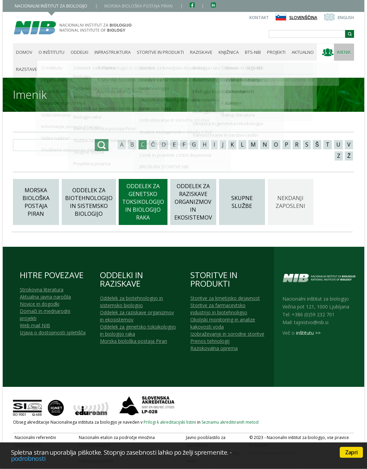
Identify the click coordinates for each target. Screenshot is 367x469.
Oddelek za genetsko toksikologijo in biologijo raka (143, 201)
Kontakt (259, 17)
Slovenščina (303, 17)
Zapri (351, 452)
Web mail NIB (35, 325)
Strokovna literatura (41, 289)
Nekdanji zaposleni (290, 202)
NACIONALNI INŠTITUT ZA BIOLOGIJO (51, 6)
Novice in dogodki (39, 304)
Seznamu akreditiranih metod (230, 422)
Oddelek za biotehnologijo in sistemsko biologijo (89, 201)
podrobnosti (28, 458)
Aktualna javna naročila (45, 296)
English (346, 17)
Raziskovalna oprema (214, 348)
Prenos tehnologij (210, 341)
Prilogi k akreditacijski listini (170, 422)
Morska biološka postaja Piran (36, 201)
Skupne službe (242, 202)
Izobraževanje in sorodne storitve (227, 334)
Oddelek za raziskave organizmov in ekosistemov (193, 201)
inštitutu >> (308, 333)
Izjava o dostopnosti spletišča (53, 332)
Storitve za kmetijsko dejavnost (225, 298)
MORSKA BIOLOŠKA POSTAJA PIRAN (139, 6)
